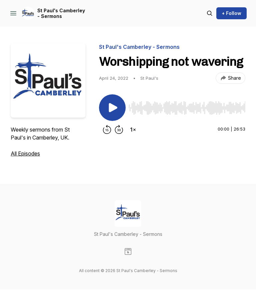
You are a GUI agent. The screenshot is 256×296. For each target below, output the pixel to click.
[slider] (186, 108)
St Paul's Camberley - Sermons (61, 13)
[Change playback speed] (133, 129)
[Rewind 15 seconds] (107, 129)
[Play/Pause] (112, 107)
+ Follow (231, 13)
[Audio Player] (186, 106)
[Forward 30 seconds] (119, 129)
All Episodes (25, 153)
